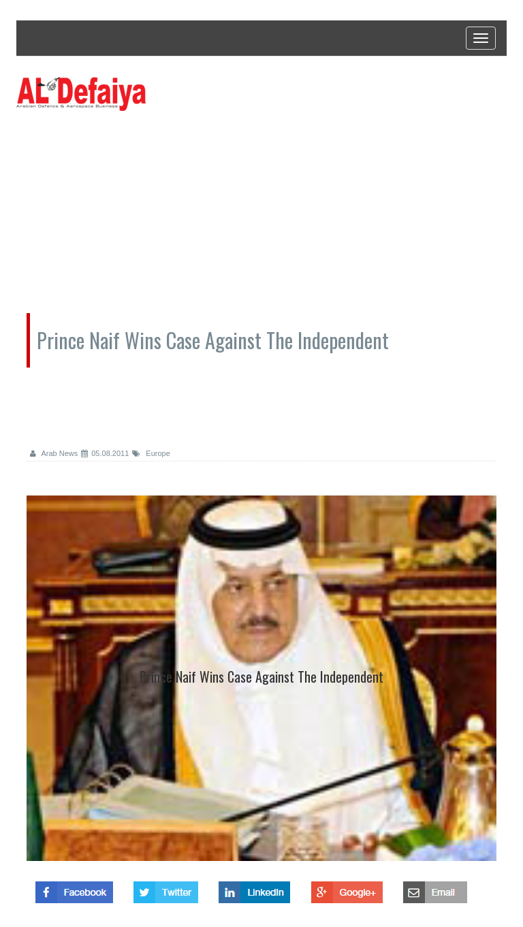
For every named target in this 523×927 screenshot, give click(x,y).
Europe (151, 453)
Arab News (54, 453)
